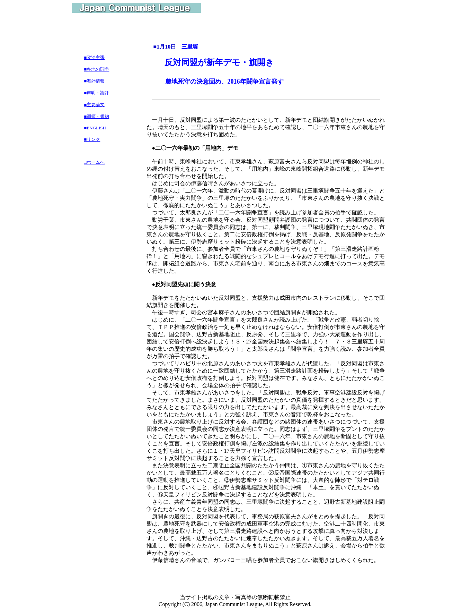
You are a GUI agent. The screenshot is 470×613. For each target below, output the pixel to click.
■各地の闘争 (96, 69)
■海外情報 (94, 81)
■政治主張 (94, 57)
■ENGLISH (95, 127)
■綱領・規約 (96, 116)
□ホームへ (94, 162)
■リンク (92, 139)
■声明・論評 (96, 92)
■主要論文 (94, 104)
